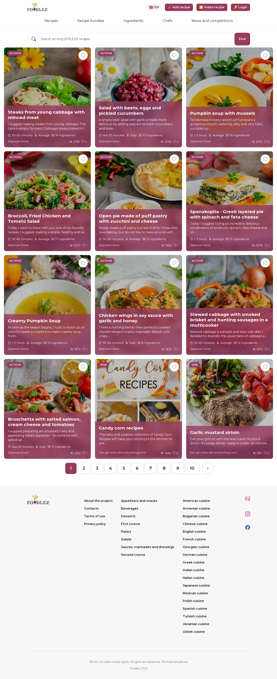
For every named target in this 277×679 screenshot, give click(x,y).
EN (154, 7)
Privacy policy (95, 524)
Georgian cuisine (196, 547)
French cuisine (194, 539)
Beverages (129, 508)
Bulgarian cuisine (196, 516)
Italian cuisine (193, 578)
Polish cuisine (193, 601)
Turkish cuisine (195, 616)
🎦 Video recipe (211, 7)
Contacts (91, 508)
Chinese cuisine (195, 524)
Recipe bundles (90, 21)
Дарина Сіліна (18, 141)
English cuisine (194, 531)
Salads (126, 539)
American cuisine (196, 501)
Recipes (51, 21)
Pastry (126, 531)
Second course (133, 555)
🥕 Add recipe (179, 7)
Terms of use (94, 516)
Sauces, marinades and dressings (147, 547)
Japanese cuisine (196, 585)
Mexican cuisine (195, 593)
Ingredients (133, 21)
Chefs (167, 21)
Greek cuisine (193, 562)
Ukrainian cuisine (196, 624)
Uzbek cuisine (194, 632)
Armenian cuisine (196, 508)
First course (130, 524)
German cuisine (195, 555)
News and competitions (212, 21)
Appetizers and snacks (139, 501)
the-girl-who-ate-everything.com (122, 452)
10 (192, 468)
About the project (98, 501)
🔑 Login (240, 7)
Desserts (128, 516)
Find (242, 39)
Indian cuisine (193, 570)
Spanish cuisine (195, 608)
